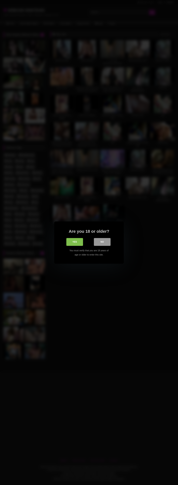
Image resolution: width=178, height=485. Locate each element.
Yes (74, 242)
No (102, 242)
